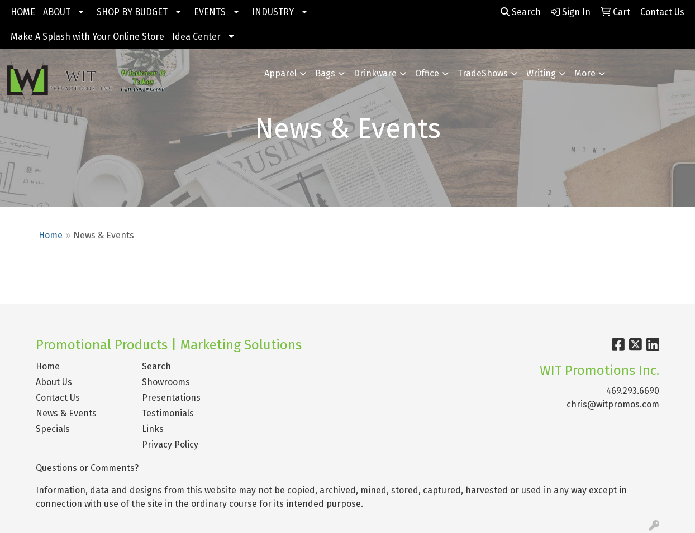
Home (51, 235)
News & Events (66, 413)
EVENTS (210, 12)
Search (521, 12)
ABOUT (56, 12)
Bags (325, 73)
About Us (54, 382)
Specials (53, 429)
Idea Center (196, 36)
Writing (541, 73)
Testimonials (168, 413)
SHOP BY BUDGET (132, 12)
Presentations (171, 397)
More (585, 73)
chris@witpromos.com (613, 404)
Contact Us (58, 397)
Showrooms (166, 382)
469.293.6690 (632, 391)
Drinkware (375, 73)
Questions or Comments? (87, 468)
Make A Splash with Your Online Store (87, 36)
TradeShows (483, 73)
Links (153, 429)
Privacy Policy (170, 444)
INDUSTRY (273, 12)
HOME (23, 12)
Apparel (280, 73)
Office (427, 73)
